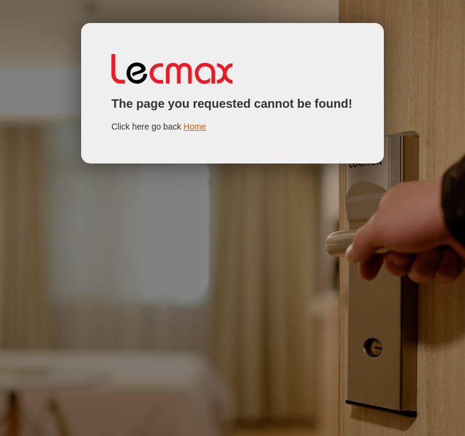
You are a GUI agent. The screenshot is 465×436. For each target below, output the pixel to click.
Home (194, 126)
